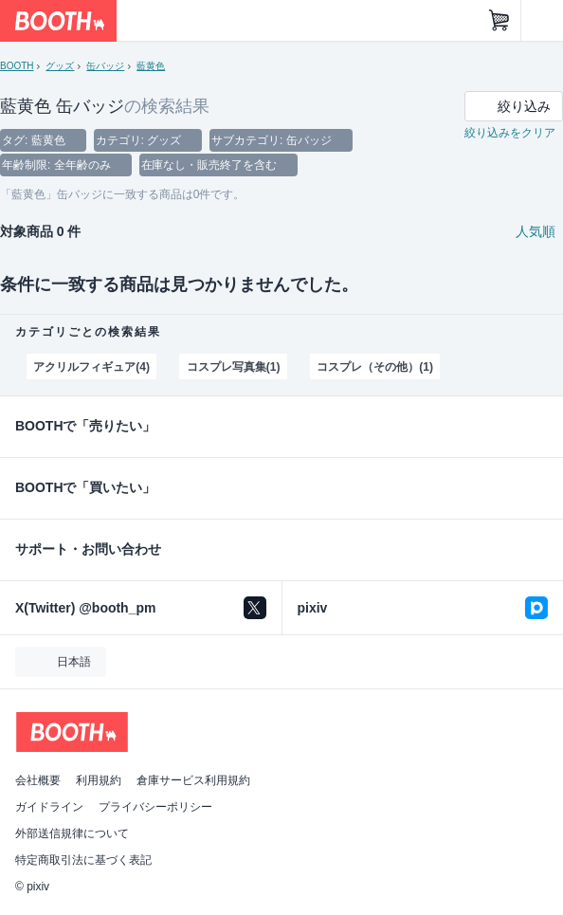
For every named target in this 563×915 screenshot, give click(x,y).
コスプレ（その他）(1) (374, 367)
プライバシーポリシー (155, 807)
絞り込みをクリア (509, 132)
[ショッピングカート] (499, 21)
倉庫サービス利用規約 (193, 780)
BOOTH (16, 66)
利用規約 (98, 780)
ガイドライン (49, 807)
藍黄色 (150, 66)
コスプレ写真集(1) (234, 367)
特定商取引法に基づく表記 (83, 860)
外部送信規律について (72, 833)
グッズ (59, 66)
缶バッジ (105, 66)
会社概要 (38, 780)
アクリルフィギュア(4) (91, 367)
